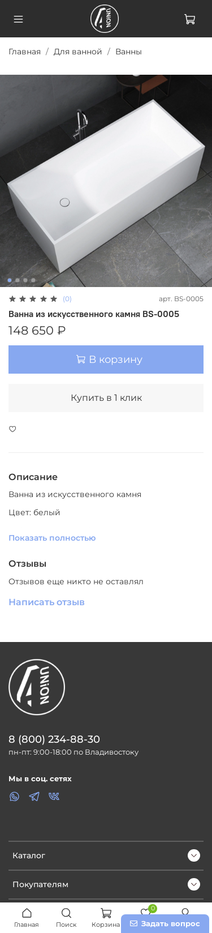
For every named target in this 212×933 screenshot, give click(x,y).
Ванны (128, 51)
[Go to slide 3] (25, 280)
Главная (24, 51)
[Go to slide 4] (32, 280)
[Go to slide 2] (17, 280)
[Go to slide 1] (9, 280)
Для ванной (78, 51)
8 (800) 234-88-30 (54, 739)
